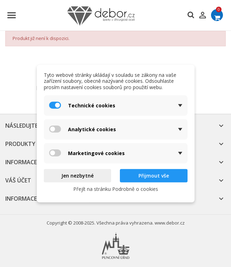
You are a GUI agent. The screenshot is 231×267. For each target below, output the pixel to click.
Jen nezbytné (77, 175)
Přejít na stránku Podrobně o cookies (115, 188)
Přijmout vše (153, 175)
